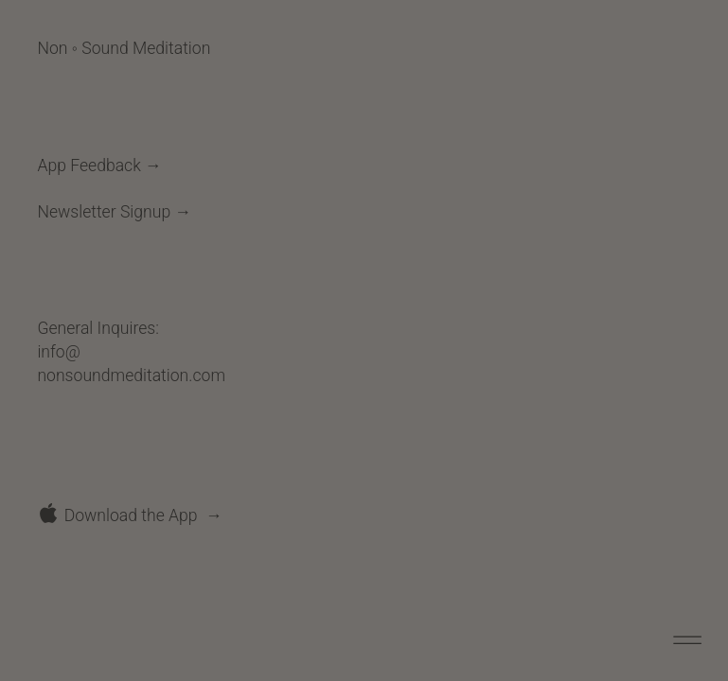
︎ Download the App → (129, 515)
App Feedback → (99, 165)
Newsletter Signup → (114, 211)
